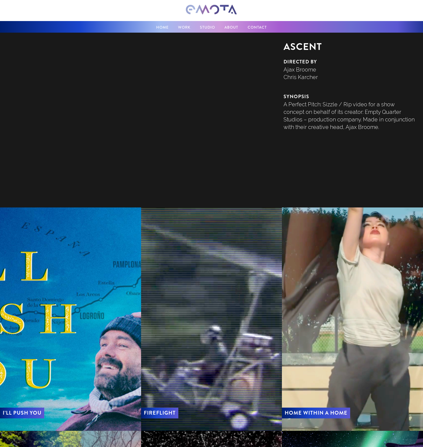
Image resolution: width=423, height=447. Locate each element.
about (231, 27)
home (162, 27)
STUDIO (207, 27)
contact (257, 27)
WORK (184, 27)
